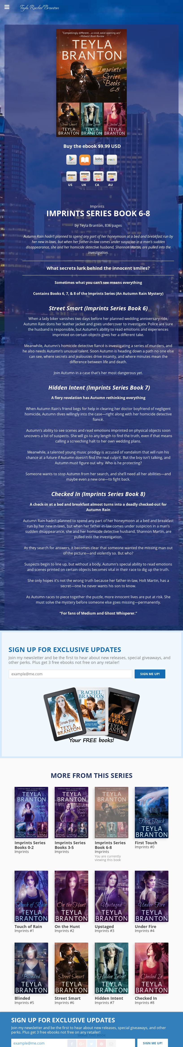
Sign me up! (150, 674)
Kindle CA (98, 176)
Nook (111, 160)
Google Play (71, 160)
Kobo (98, 160)
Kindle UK (84, 176)
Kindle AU (111, 176)
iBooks (84, 160)
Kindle (71, 176)
